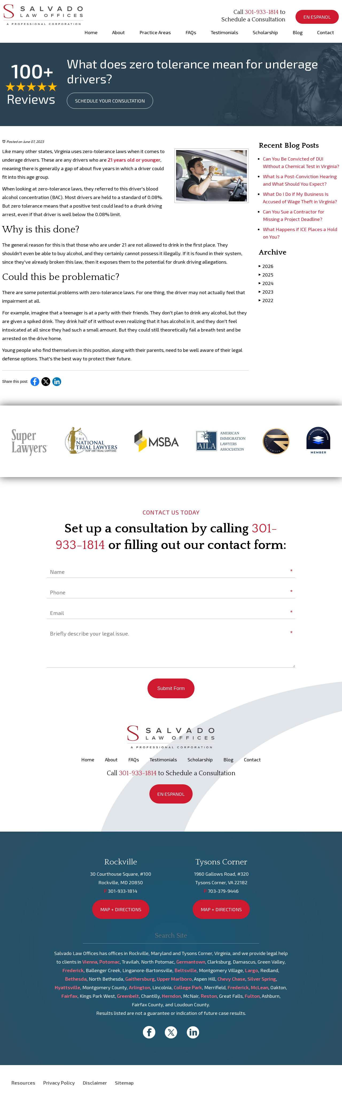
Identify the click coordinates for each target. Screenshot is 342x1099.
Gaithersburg (140, 979)
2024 (266, 283)
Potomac (109, 962)
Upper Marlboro (174, 979)
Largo (251, 970)
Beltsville (185, 970)
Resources (23, 1083)
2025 (266, 274)
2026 (266, 266)
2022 (266, 300)
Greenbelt (128, 996)
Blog (297, 32)
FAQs (190, 32)
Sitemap (124, 1083)
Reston (209, 996)
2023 (266, 291)
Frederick (73, 970)
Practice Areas (155, 32)
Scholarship (265, 32)
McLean (259, 987)
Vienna (89, 962)
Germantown (190, 962)
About (118, 32)
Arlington (139, 987)
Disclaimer (95, 1083)
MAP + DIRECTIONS (120, 909)
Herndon (171, 996)
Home (91, 32)
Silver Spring (261, 979)
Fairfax (69, 996)
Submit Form (171, 688)
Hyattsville (67, 987)
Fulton (252, 996)
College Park (188, 987)
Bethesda (76, 979)
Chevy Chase (231, 979)
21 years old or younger (134, 160)
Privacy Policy (59, 1083)
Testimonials (224, 32)
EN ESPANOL (317, 17)
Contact (325, 32)
